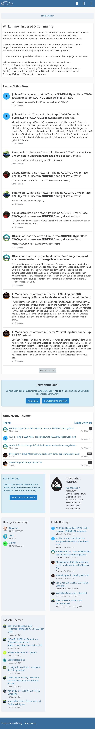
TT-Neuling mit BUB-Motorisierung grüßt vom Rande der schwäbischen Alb (73, 565)
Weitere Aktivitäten (47, 370)
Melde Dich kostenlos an (67, 390)
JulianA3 (59, 534)
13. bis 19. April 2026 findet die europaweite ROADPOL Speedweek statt (72, 541)
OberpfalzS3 (61, 589)
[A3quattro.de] (7, 3)
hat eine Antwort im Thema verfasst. (52, 96)
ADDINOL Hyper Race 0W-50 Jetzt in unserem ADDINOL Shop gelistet (72, 529)
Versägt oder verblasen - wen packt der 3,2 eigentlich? (24, 669)
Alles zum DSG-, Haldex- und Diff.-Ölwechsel (69, 602)
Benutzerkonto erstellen (55, 400)
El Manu (59, 571)
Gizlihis (12, 542)
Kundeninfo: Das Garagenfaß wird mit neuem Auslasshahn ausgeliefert (73, 553)
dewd (11, 535)
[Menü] (91, 3)
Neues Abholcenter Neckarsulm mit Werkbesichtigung (24, 702)
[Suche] (77, 3)
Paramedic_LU (61, 606)
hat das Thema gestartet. (45, 116)
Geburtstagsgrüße (16, 659)
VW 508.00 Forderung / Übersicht (71, 593)
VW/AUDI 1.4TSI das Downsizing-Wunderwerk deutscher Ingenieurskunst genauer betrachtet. (25, 642)
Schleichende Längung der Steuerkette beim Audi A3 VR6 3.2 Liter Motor (26, 629)
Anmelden (33, 400)
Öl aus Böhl (60, 558)
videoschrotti (61, 596)
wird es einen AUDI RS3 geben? (22, 652)
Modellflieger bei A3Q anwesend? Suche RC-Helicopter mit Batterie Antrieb (23, 680)
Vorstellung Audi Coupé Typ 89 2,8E (72, 575)
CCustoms (13, 528)
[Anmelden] (84, 3)
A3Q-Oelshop (72, 487)
